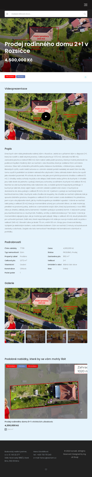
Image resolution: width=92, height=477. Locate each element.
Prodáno (23, 256)
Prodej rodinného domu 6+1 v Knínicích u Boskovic (29, 421)
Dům (22, 252)
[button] (46, 469)
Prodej (74, 252)
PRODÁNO (67, 252)
